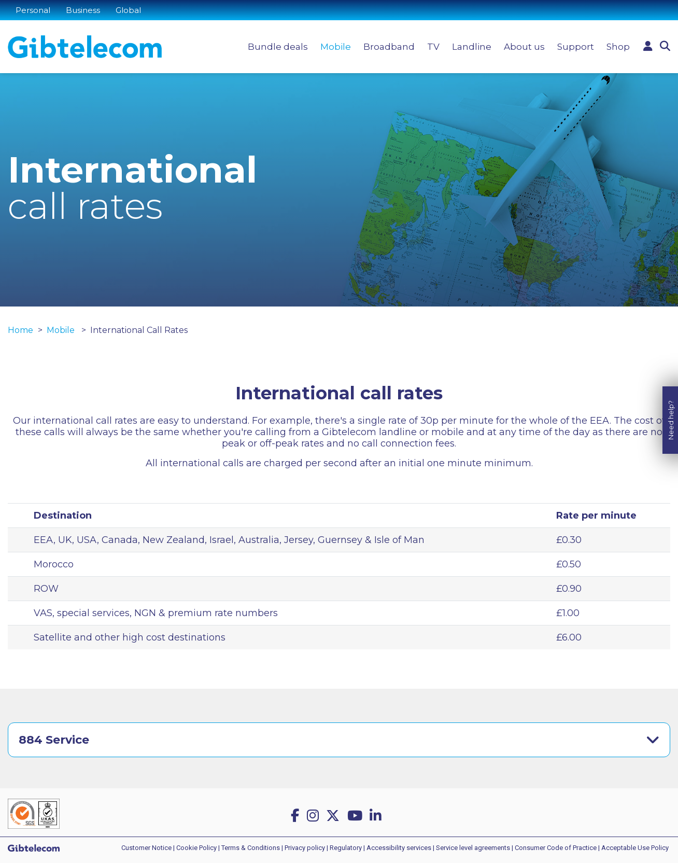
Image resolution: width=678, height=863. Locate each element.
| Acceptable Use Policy (633, 848)
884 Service (54, 740)
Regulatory (346, 848)
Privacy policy (305, 848)
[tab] (339, 740)
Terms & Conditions (250, 848)
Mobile (335, 46)
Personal (33, 10)
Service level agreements (473, 848)
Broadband (389, 46)
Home (20, 330)
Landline (471, 46)
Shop (618, 46)
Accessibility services (398, 848)
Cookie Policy (196, 848)
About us (524, 46)
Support (575, 46)
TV (433, 46)
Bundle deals (278, 46)
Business (83, 10)
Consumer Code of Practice (556, 848)
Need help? (671, 409)
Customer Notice (146, 848)
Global (128, 10)
